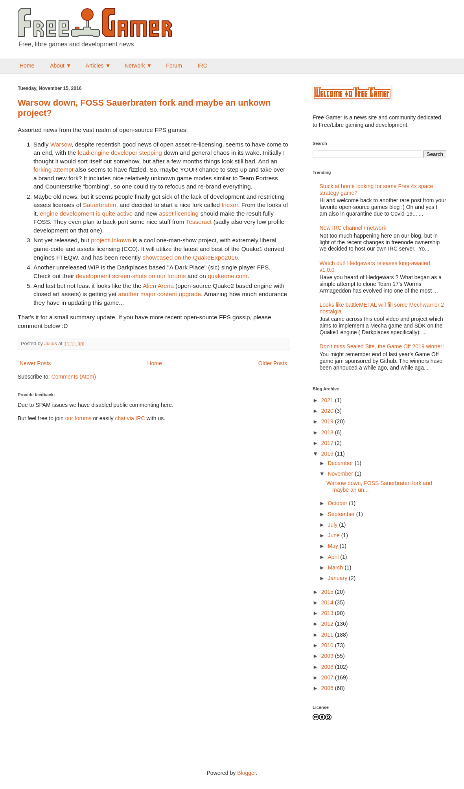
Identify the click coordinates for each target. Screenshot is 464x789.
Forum (174, 65)
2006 (328, 688)
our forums (78, 418)
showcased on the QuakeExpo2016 (190, 257)
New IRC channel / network (353, 228)
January (338, 578)
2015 (328, 592)
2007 (328, 677)
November (341, 473)
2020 (328, 411)
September (342, 514)
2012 (328, 624)
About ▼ (60, 65)
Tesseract (199, 221)
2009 (328, 656)
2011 (328, 635)
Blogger (246, 773)
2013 (328, 613)
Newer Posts (35, 363)
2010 (328, 645)
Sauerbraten (99, 204)
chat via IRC (130, 418)
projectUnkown (111, 240)
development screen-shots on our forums (131, 276)
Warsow (61, 144)
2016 (328, 453)
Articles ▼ (98, 65)
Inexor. (230, 204)
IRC (202, 65)
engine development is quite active (86, 213)
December (341, 463)
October (338, 503)
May (333, 546)
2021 (328, 400)
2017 (328, 443)
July (333, 525)
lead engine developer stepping (120, 152)
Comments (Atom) (74, 376)
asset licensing (179, 213)
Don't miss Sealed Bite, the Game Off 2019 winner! (382, 346)
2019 (328, 421)
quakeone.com (227, 276)
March (336, 567)
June (334, 535)
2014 (328, 602)
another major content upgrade (159, 294)
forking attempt (53, 169)
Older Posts (272, 363)
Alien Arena (158, 285)
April (334, 557)
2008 (328, 667)
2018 (328, 432)
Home (27, 65)
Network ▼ (138, 65)
